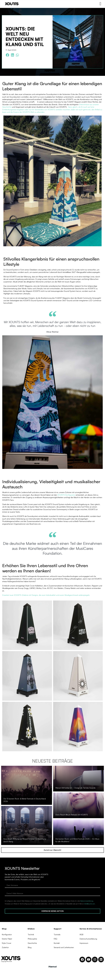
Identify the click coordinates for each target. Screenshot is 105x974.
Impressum (84, 944)
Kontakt (57, 944)
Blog (29, 948)
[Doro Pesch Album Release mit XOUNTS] (78, 805)
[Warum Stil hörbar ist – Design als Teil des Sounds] (78, 778)
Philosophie (32, 939)
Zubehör (5, 948)
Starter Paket (7, 939)
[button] (8, 55)
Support (57, 929)
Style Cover (6, 944)
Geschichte (32, 944)
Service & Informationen (91, 929)
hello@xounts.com (89, 904)
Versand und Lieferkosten (64, 948)
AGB (81, 934)
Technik (31, 934)
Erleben (31, 929)
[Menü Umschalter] (100, 4)
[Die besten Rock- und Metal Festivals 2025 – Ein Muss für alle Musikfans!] (78, 832)
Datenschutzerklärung (86, 901)
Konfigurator (7, 934)
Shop (4, 929)
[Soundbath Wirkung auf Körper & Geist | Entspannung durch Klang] (26, 825)
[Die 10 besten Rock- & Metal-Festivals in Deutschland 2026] (26, 785)
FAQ (55, 939)
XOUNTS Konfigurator (66, 495)
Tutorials (57, 934)
